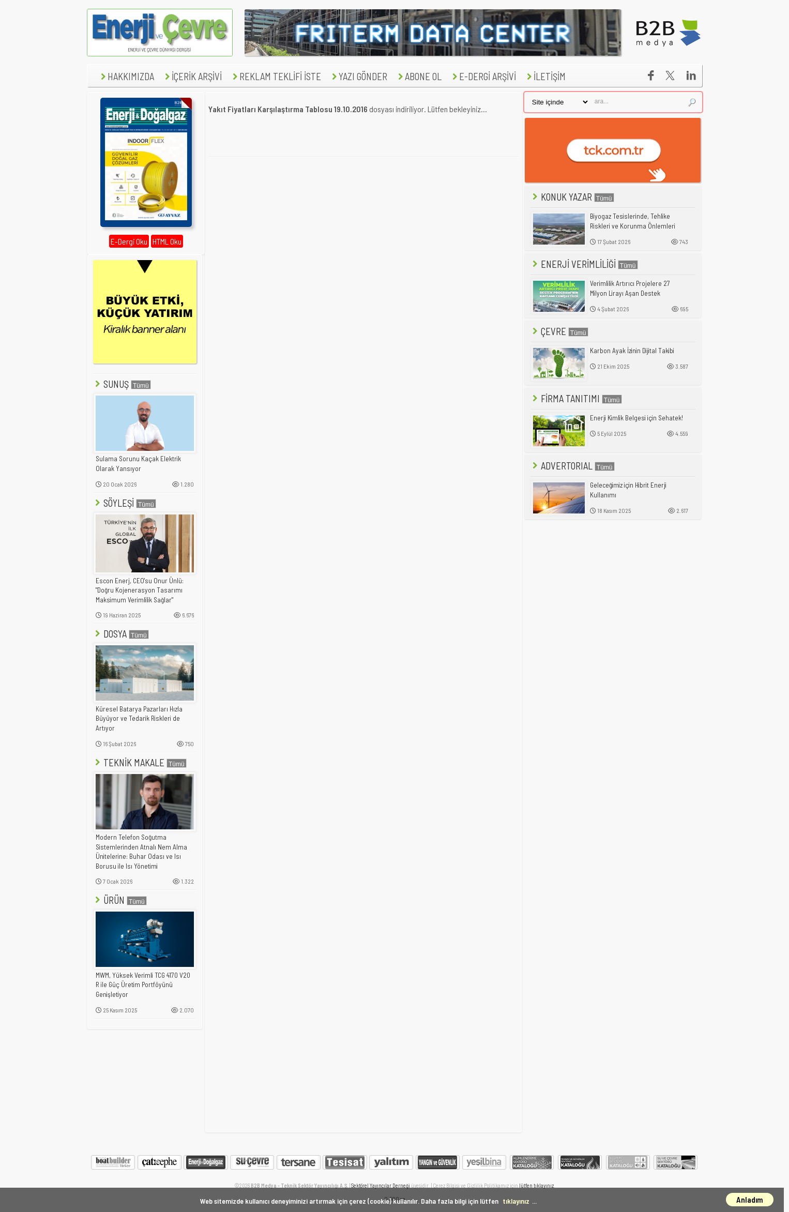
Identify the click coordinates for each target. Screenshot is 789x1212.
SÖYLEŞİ (124, 503)
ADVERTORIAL (572, 466)
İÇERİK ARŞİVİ (192, 76)
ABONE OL (419, 76)
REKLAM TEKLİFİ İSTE (275, 76)
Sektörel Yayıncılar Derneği (380, 1185)
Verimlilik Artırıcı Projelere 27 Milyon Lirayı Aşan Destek (630, 288)
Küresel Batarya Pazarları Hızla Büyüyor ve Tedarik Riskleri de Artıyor (139, 718)
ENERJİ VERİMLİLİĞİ (584, 264)
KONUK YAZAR (572, 197)
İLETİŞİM (545, 76)
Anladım (749, 1199)
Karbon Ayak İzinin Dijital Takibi (632, 350)
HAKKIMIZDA (126, 76)
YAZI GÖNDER (358, 76)
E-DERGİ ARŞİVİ (483, 76)
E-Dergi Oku (129, 241)
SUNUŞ (122, 384)
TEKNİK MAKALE (140, 762)
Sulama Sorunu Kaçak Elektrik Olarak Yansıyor (138, 463)
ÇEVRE (559, 331)
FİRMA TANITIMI (576, 398)
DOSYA (121, 634)
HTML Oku (167, 241)
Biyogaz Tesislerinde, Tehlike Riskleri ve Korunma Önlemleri (632, 221)
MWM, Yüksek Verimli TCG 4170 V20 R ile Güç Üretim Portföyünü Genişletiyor (143, 984)
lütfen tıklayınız (536, 1185)
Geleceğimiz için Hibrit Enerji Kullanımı (628, 490)
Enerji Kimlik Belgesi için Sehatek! (636, 418)
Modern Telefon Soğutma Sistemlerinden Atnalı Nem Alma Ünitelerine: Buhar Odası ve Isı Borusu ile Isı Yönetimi (141, 851)
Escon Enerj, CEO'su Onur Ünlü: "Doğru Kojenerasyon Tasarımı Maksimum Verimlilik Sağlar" (140, 590)
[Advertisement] (363, 239)
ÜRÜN (120, 900)
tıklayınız (516, 1200)
